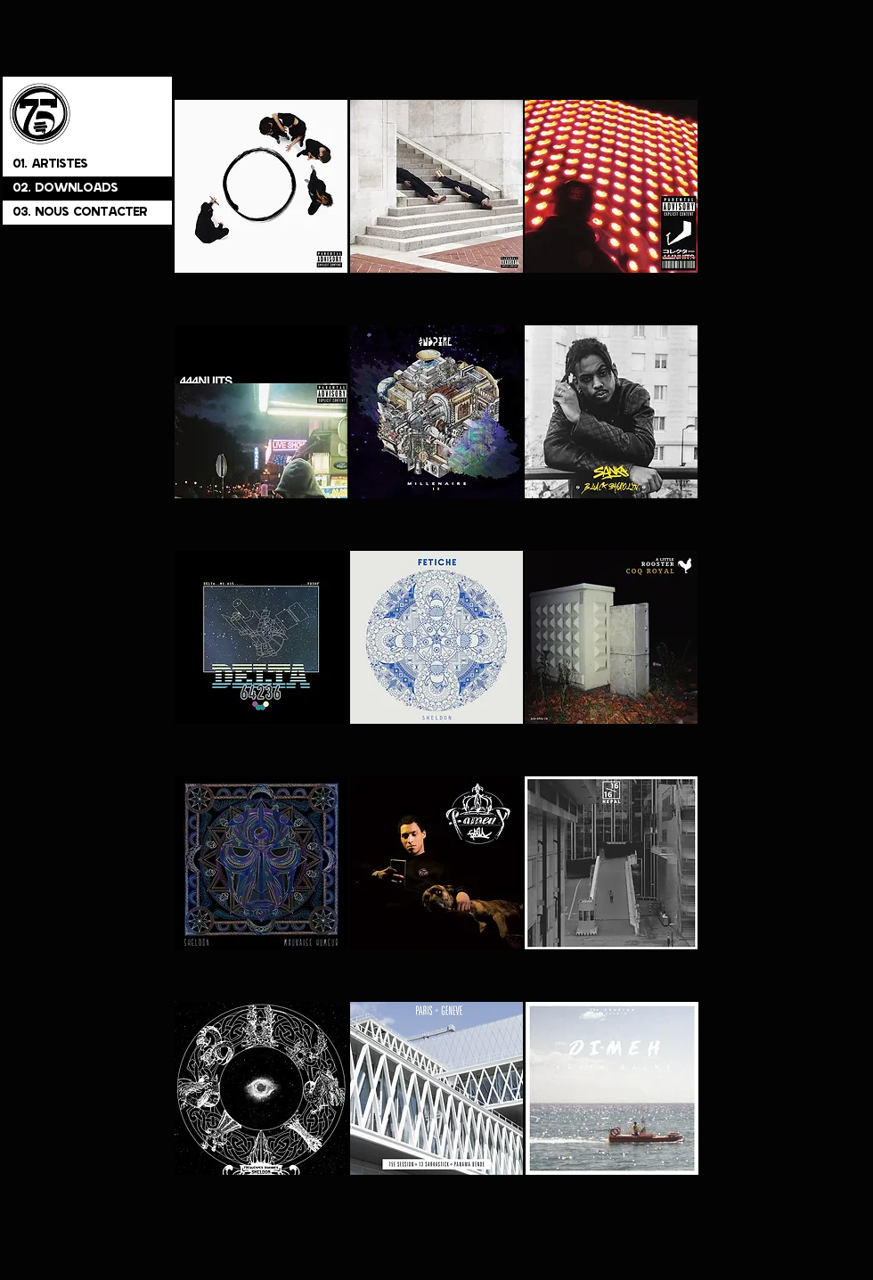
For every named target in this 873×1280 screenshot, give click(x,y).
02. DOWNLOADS (65, 188)
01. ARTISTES (50, 164)
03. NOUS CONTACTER (80, 212)
